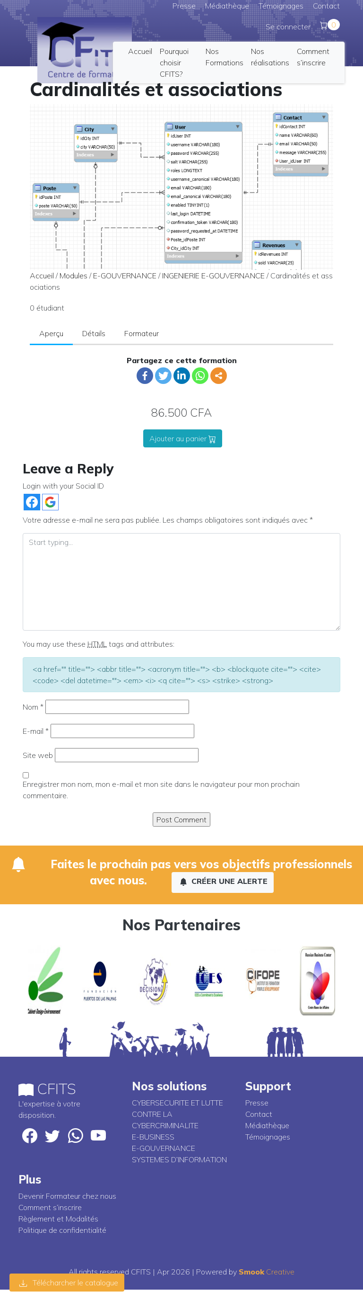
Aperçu (51, 333)
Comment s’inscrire (50, 1207)
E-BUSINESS (153, 1136)
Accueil (140, 51)
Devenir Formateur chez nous (67, 1196)
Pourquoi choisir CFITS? (174, 62)
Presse (184, 5)
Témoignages (281, 5)
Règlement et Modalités (58, 1218)
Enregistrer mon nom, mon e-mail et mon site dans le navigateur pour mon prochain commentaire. (161, 789)
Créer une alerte (224, 881)
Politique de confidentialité (62, 1230)
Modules (73, 275)
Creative (266, 1271)
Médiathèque (227, 5)
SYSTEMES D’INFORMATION (179, 1159)
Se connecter (288, 26)
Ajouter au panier (182, 438)
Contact (326, 5)
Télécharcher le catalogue (68, 1282)
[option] (45, 980)
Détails (93, 333)
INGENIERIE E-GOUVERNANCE (213, 275)
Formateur (141, 333)
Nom (33, 707)
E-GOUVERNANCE (124, 275)
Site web (38, 755)
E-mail (36, 731)
